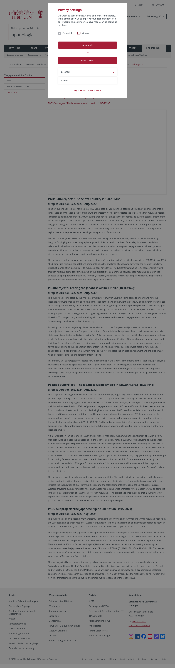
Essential (67, 33)
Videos (85, 33)
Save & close (87, 60)
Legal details (80, 90)
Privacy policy (94, 90)
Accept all (87, 45)
